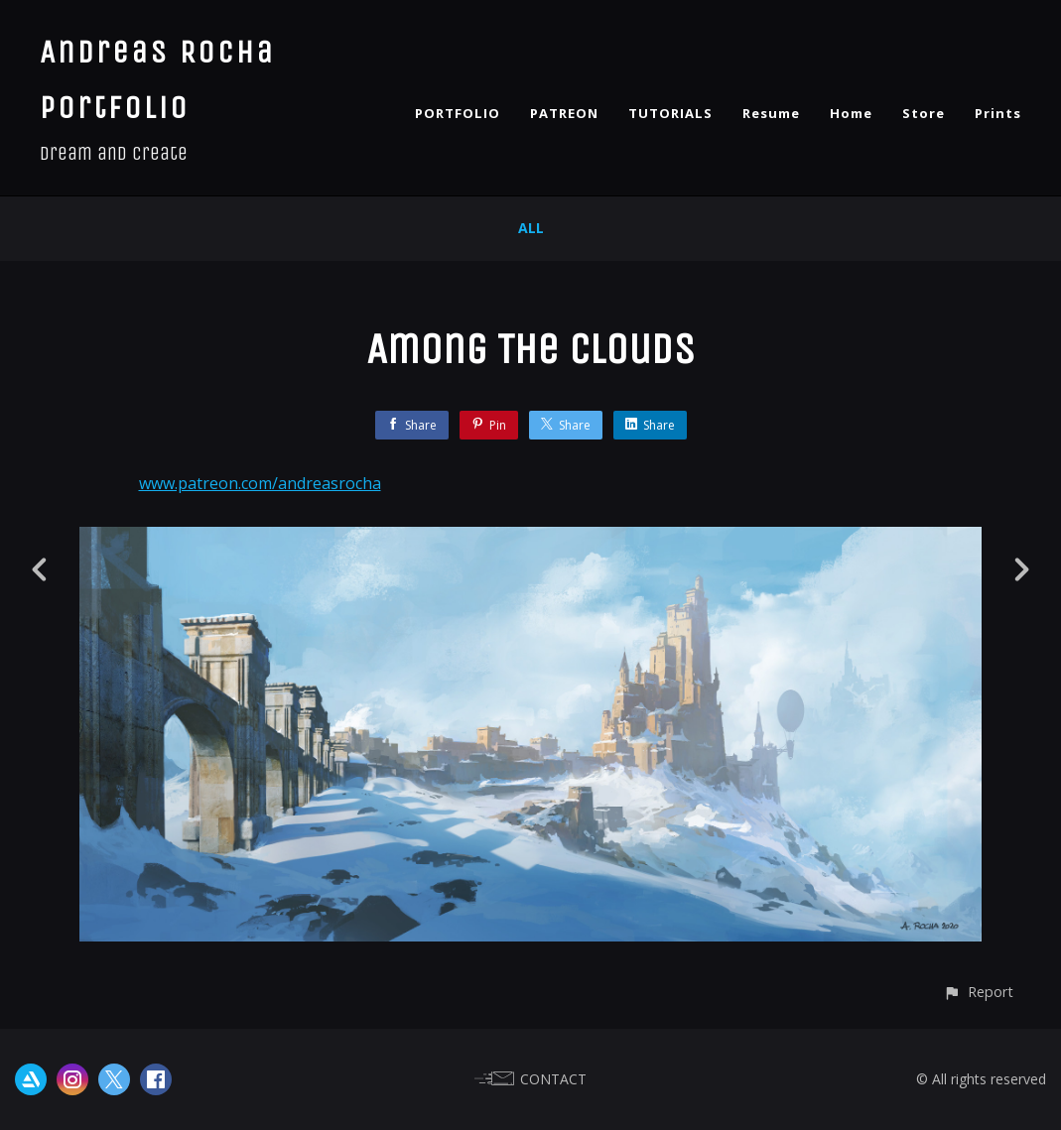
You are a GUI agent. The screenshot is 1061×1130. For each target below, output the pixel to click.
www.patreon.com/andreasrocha (260, 483)
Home (851, 113)
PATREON (564, 113)
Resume (771, 113)
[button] (978, 991)
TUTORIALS (670, 113)
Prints (998, 113)
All (531, 227)
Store (923, 113)
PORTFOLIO (457, 113)
